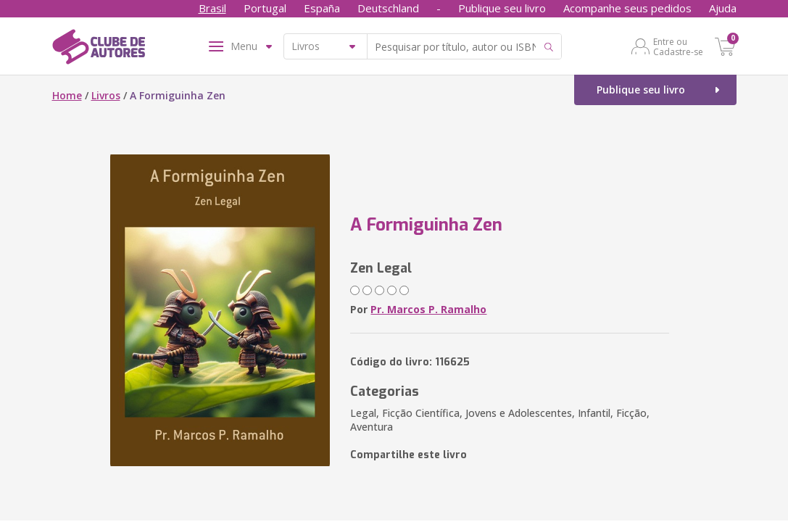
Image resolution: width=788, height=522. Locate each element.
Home (67, 95)
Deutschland (388, 8)
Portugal (265, 8)
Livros (105, 95)
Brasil (212, 8)
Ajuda (723, 8)
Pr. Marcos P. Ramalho (428, 309)
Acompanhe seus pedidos (627, 8)
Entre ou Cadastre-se (678, 46)
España (322, 8)
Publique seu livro (502, 8)
